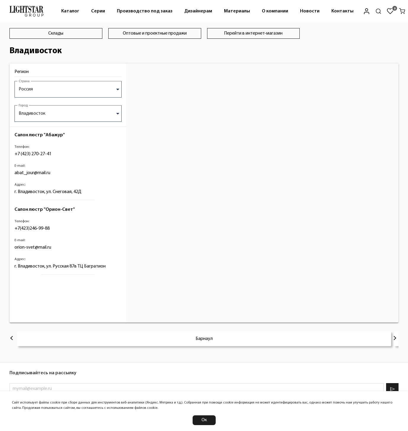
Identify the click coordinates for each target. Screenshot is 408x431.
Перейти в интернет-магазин (253, 33)
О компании (275, 11)
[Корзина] (402, 11)
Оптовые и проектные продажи (155, 33)
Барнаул (204, 338)
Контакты (342, 11)
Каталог (70, 11)
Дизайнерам (198, 11)
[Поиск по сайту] (378, 11)
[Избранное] (390, 11)
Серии (98, 11)
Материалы (237, 11)
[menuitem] (70, 11)
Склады (55, 33)
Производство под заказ (144, 11)
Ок (204, 420)
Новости (310, 11)
